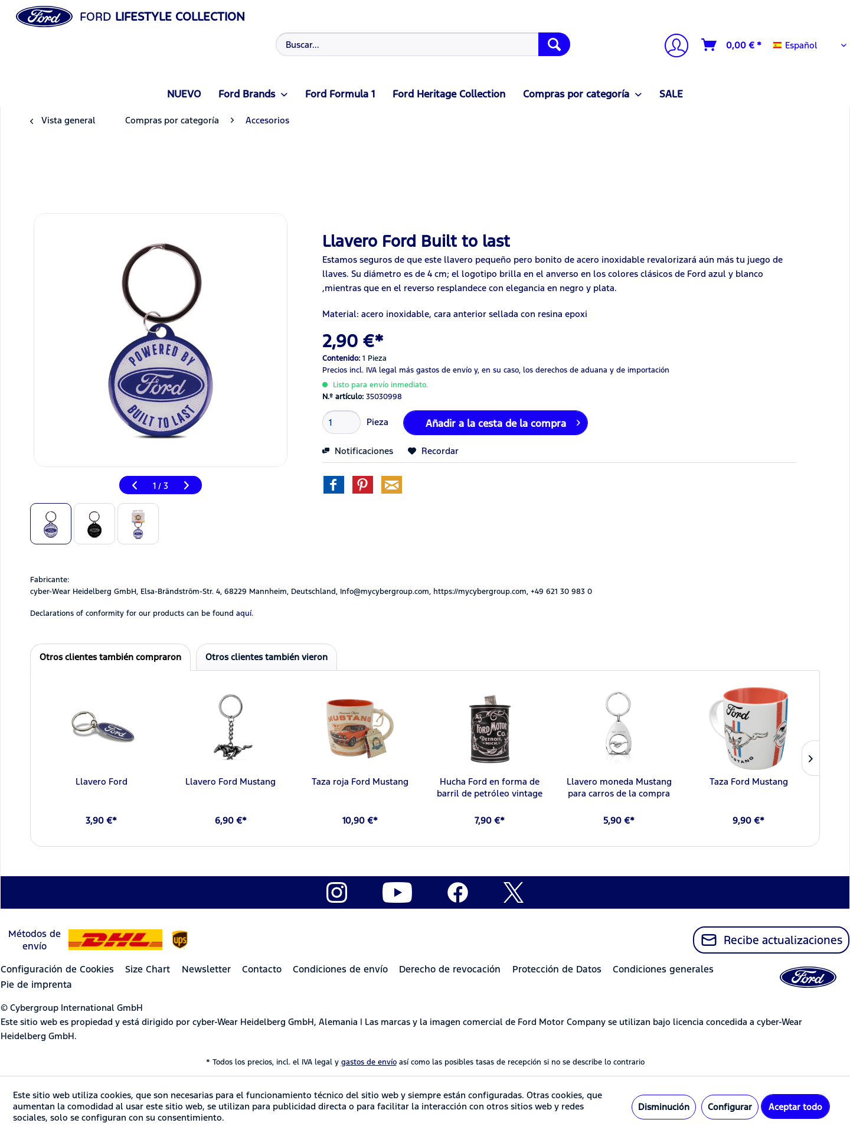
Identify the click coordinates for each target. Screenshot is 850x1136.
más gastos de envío (435, 370)
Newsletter (206, 969)
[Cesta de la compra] (732, 45)
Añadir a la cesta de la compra (503, 421)
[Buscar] (554, 44)
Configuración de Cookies (57, 969)
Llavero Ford (102, 781)
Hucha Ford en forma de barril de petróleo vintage (489, 787)
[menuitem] (421, 44)
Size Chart (147, 969)
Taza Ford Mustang (749, 781)
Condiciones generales (663, 969)
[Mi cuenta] (671, 46)
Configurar (730, 1106)
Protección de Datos (556, 969)
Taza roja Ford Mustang (360, 781)
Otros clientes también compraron (110, 656)
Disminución (663, 1106)
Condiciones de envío (340, 969)
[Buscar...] (423, 44)
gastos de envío (369, 1062)
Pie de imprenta (36, 984)
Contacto (262, 969)
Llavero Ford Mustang (230, 781)
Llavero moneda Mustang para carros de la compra (619, 787)
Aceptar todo (795, 1106)
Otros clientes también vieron (266, 656)
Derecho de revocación (450, 969)
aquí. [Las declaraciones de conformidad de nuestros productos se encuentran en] (244, 613)
